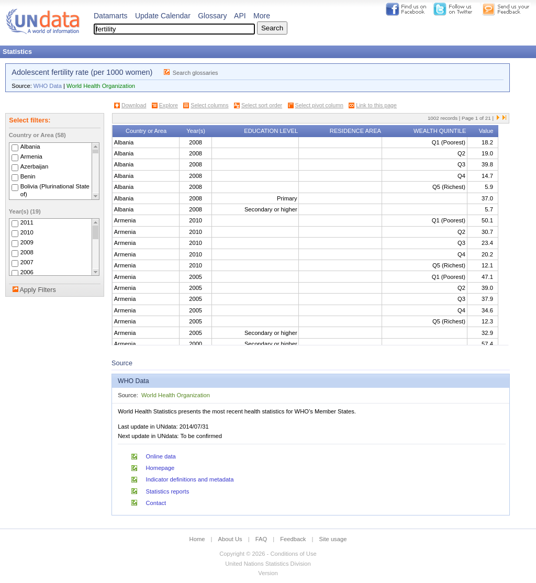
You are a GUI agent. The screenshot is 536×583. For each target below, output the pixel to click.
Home (197, 539)
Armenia (31, 156)
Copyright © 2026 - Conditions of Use (267, 554)
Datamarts (111, 16)
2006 (27, 272)
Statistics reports (167, 491)
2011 (27, 222)
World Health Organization (100, 86)
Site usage (333, 539)
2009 (27, 242)
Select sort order (261, 105)
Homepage (160, 468)
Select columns (209, 105)
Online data (161, 456)
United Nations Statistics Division (268, 563)
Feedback (293, 539)
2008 (27, 252)
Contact (156, 503)
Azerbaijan (34, 166)
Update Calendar (163, 16)
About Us (230, 539)
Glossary (212, 16)
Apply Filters (37, 290)
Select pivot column (319, 105)
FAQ (261, 539)
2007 (27, 262)
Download (133, 105)
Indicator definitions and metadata (190, 479)
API (240, 16)
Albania (30, 146)
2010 (27, 232)
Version (267, 573)
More (261, 16)
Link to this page (376, 105)
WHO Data (48, 86)
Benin (28, 176)
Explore (168, 105)
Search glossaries (195, 73)
